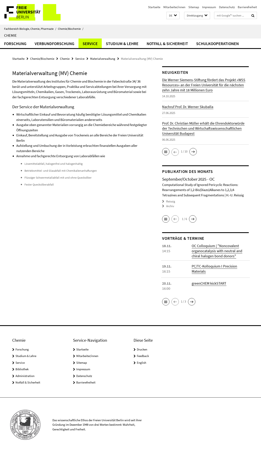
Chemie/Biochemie (70, 28)
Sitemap (193, 7)
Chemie (10, 35)
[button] (172, 15)
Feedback (143, 356)
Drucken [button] (142, 349)
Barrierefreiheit (247, 7)
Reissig (170, 201)
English (141, 363)
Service (90, 43)
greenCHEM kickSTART (209, 283)
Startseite (154, 7)
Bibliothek (22, 369)
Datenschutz (227, 7)
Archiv (170, 206)
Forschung (15, 43)
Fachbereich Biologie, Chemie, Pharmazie (30, 28)
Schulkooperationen (217, 43)
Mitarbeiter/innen (174, 7)
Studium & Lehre (122, 43)
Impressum (209, 7)
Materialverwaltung (102, 59)
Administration (24, 376)
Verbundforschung (54, 43)
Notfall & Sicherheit (167, 43)
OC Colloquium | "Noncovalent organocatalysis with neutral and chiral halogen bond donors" (217, 250)
